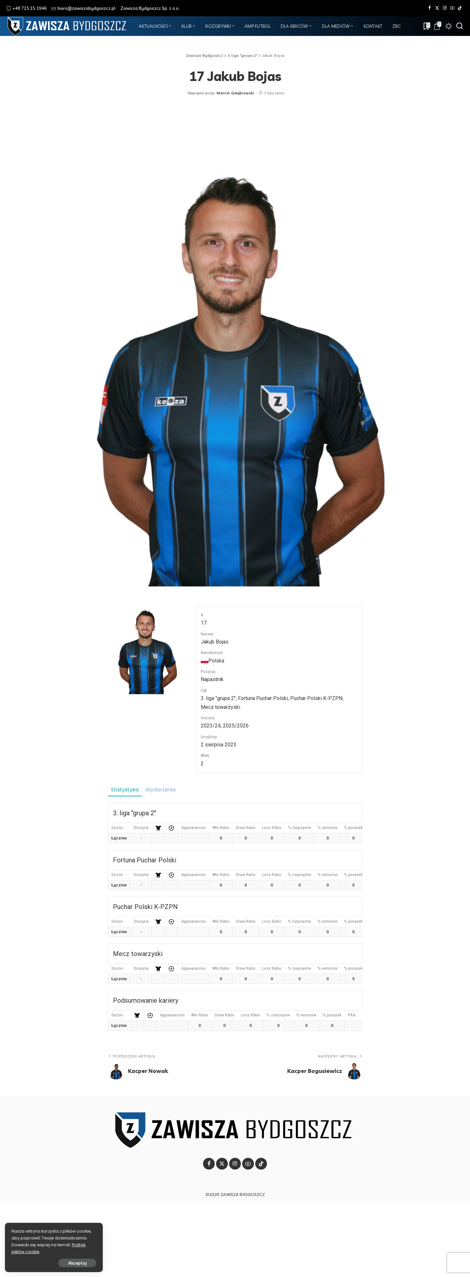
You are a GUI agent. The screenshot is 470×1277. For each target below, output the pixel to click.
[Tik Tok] (459, 8)
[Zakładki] (426, 26)
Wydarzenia (160, 789)
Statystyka (125, 789)
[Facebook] (429, 8)
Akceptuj (77, 1263)
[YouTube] (452, 8)
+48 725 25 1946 (27, 8)
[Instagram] (444, 8)
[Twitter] (437, 8)
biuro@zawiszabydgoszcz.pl (84, 8)
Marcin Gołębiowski (235, 93)
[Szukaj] (459, 26)
